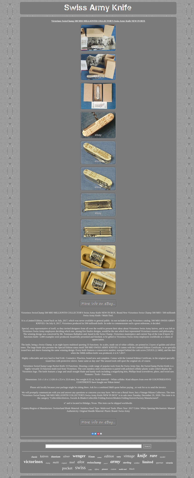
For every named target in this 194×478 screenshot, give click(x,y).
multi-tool (123, 469)
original (64, 463)
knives (44, 456)
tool (72, 462)
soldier (137, 463)
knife (142, 455)
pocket (67, 468)
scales (90, 469)
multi (56, 462)
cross (99, 457)
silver (66, 456)
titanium (55, 456)
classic (34, 457)
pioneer (105, 469)
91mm (91, 456)
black (131, 469)
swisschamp (94, 462)
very (119, 456)
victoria (169, 463)
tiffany (97, 469)
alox (80, 462)
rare (153, 455)
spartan (159, 462)
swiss (80, 467)
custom (113, 469)
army (115, 461)
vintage (129, 456)
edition (109, 456)
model (162, 457)
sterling (127, 462)
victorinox (33, 461)
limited (147, 462)
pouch (106, 463)
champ (48, 463)
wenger (79, 455)
